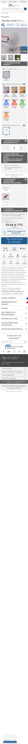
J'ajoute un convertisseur (11, 239)
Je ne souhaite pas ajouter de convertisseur (12, 241)
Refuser (14, 739)
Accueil (2, 12)
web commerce (19, 725)
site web (15, 725)
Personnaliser (7, 739)
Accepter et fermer (10, 741)
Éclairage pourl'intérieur (10, 12)
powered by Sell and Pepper (10, 725)
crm (21, 725)
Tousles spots (20, 12)
